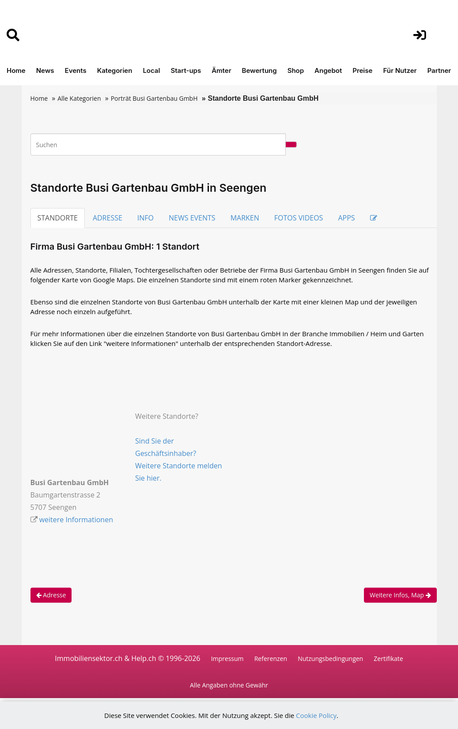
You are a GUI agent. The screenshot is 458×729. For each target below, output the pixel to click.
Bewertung (259, 70)
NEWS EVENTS (192, 218)
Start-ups (185, 70)
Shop (296, 70)
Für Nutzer (399, 70)
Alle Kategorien (79, 98)
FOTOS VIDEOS (298, 218)
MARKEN (245, 218)
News (45, 70)
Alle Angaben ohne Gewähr (229, 685)
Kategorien (114, 70)
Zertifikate (388, 658)
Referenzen (270, 658)
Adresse (51, 595)
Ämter (221, 70)
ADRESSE (107, 218)
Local (151, 70)
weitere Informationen (76, 519)
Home (16, 70)
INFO (145, 218)
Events (76, 70)
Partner (439, 70)
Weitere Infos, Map (400, 595)
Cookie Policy (316, 715)
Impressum (227, 658)
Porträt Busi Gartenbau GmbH (154, 98)
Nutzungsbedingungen (330, 658)
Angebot (328, 70)
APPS (346, 218)
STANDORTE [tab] (58, 218)
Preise (362, 70)
